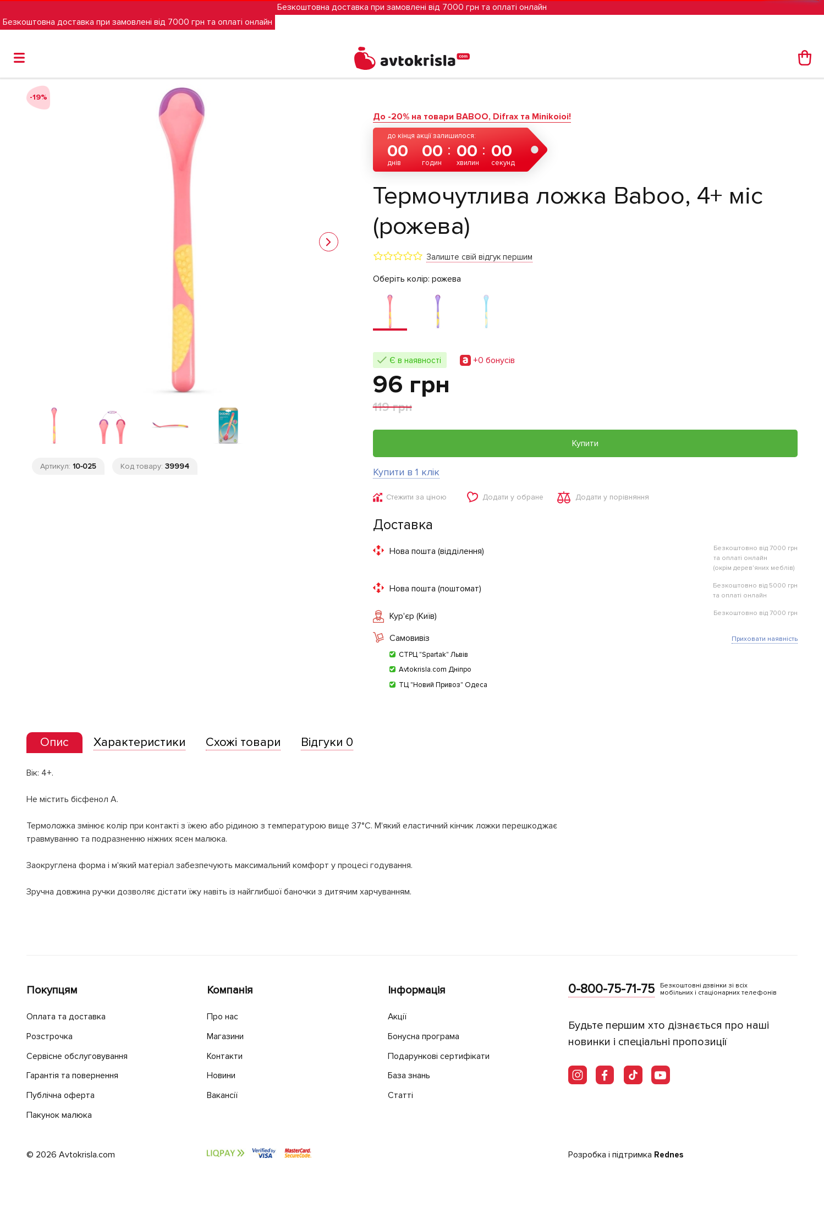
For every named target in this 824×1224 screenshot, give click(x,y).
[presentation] (56, 744)
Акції (398, 1017)
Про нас (224, 1017)
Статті (401, 1095)
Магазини (228, 1036)
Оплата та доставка (69, 1017)
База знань (412, 1076)
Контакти (227, 1056)
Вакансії (224, 1095)
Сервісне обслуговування (82, 1056)
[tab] (56, 744)
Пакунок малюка (62, 1115)
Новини (224, 1076)
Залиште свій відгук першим (479, 257)
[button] (328, 241)
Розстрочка (52, 1036)
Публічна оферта (63, 1095)
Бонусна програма (428, 1036)
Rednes (669, 1155)
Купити (585, 443)
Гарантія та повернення (78, 1076)
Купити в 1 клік (406, 472)
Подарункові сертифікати (443, 1056)
